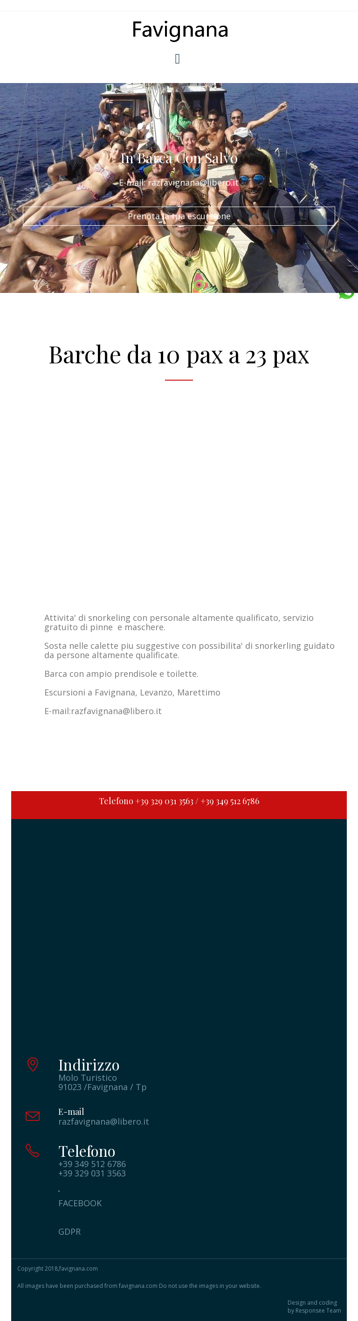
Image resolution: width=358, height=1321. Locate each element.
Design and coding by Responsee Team (314, 1306)
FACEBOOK (80, 1203)
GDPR (69, 1231)
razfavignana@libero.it (116, 710)
